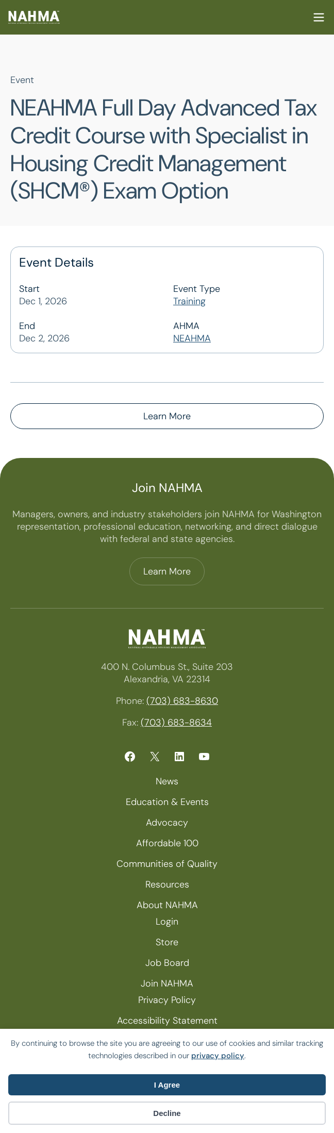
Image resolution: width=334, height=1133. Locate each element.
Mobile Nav (319, 17)
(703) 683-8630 (182, 701)
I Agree (167, 1084)
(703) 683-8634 (176, 722)
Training (189, 301)
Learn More (167, 416)
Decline (166, 1113)
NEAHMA (192, 338)
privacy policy (217, 1055)
